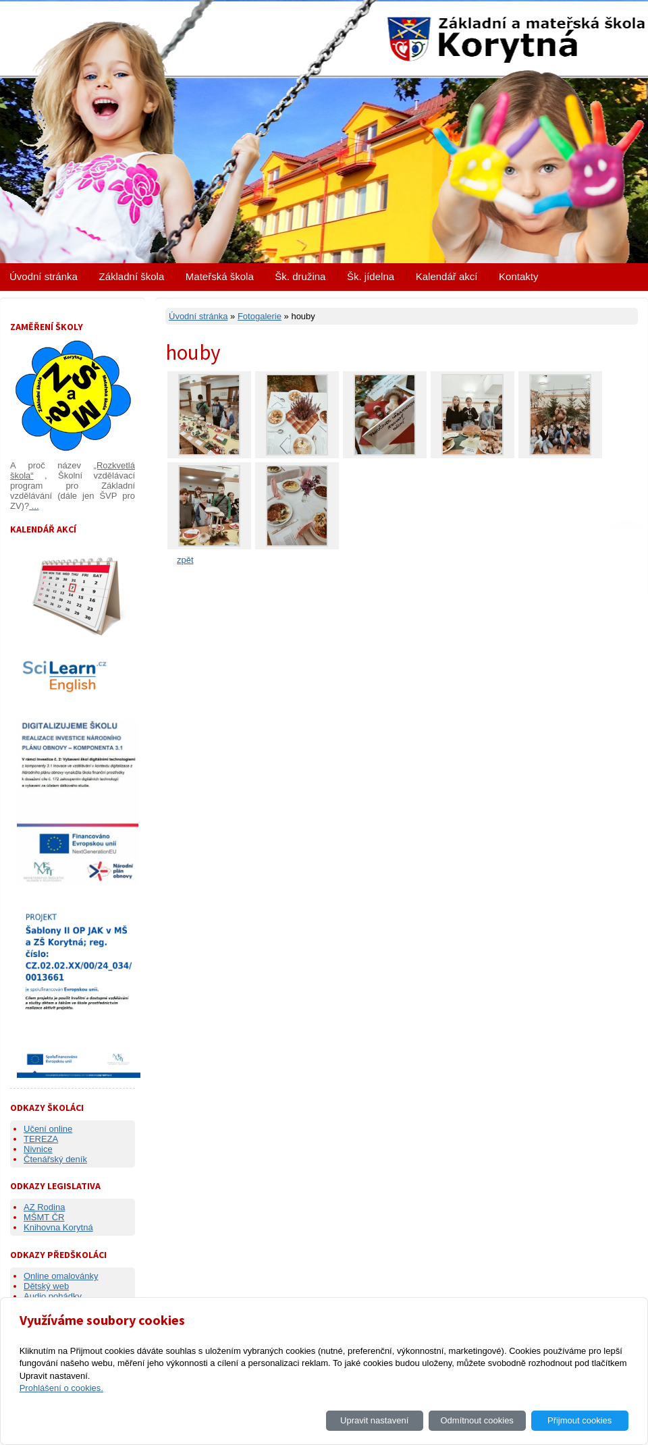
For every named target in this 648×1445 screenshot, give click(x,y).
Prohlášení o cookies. (61, 1388)
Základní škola (132, 276)
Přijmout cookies (579, 1420)
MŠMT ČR (44, 1217)
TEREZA (41, 1139)
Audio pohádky (53, 1296)
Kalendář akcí (447, 276)
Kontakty (518, 276)
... (33, 506)
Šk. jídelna (370, 276)
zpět (185, 560)
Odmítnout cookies (476, 1420)
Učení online (48, 1129)
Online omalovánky (61, 1276)
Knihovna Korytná (58, 1227)
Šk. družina (300, 276)
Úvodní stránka (43, 276)
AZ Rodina (44, 1207)
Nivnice (38, 1149)
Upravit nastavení (374, 1420)
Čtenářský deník (55, 1159)
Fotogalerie (259, 316)
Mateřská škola (220, 276)
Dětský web (46, 1286)
